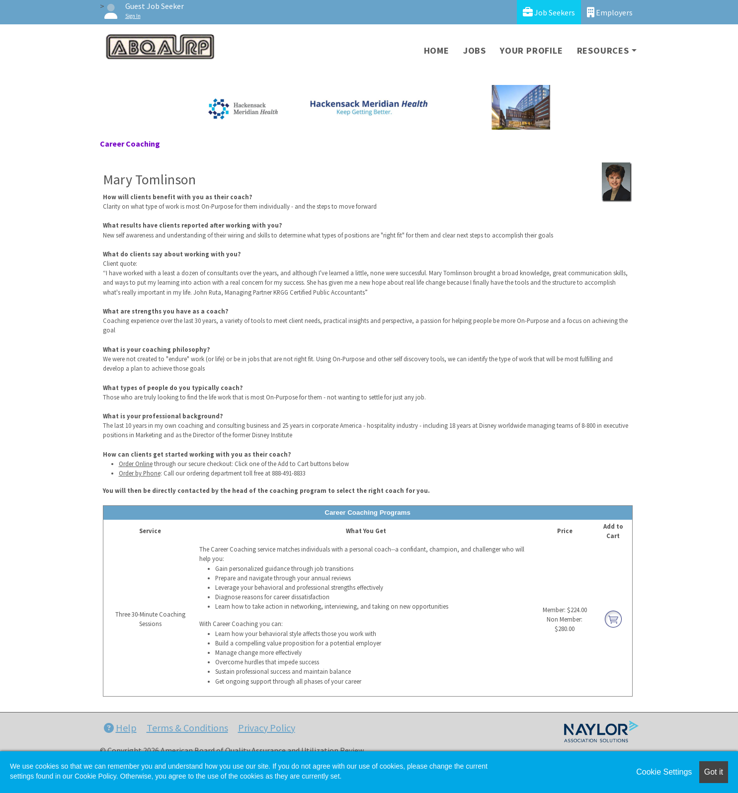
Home (436, 50)
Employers (610, 12)
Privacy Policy (266, 727)
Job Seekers (549, 12)
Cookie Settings (664, 772)
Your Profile (531, 50)
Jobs (474, 50)
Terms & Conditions (187, 727)
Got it (713, 772)
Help (120, 727)
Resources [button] (603, 50)
